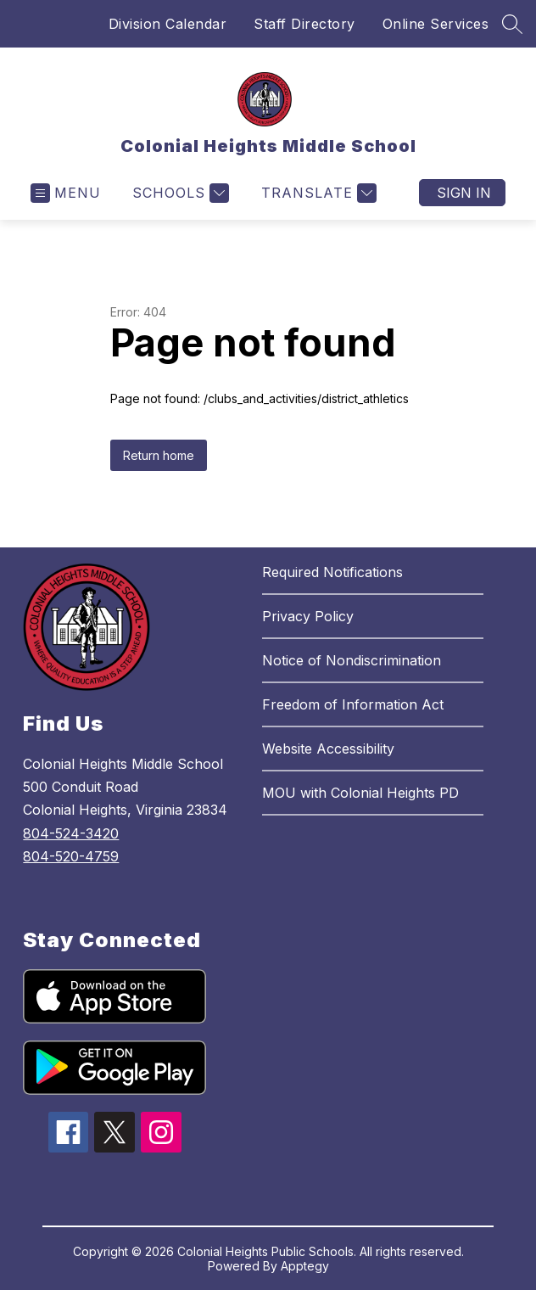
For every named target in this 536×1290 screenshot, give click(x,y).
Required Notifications (332, 572)
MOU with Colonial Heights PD (360, 792)
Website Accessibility (328, 748)
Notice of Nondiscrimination (351, 660)
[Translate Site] (317, 193)
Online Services (435, 23)
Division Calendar (168, 23)
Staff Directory (304, 23)
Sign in (464, 192)
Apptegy (305, 1266)
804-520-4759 (71, 856)
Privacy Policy (308, 616)
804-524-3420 (71, 833)
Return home (158, 455)
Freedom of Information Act (353, 704)
